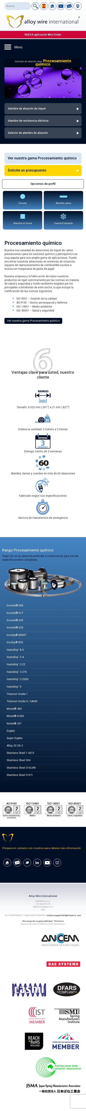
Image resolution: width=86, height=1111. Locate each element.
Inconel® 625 (15, 627)
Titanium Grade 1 (17, 694)
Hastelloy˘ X (14, 686)
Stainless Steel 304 (18, 760)
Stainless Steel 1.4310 (20, 752)
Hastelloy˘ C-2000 (17, 679)
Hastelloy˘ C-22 (16, 664)
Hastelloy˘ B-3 (15, 649)
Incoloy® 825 (15, 642)
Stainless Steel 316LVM (21, 767)
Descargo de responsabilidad (37, 921)
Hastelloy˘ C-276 (17, 671)
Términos (59, 921)
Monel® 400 (14, 708)
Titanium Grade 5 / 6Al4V (22, 701)
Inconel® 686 (15, 605)
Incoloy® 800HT (16, 635)
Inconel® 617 (15, 613)
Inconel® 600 (15, 620)
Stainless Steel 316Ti (20, 775)
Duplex (11, 730)
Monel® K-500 (15, 716)
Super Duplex (14, 738)
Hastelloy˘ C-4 (15, 657)
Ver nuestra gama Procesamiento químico (33, 320)
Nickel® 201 (14, 723)
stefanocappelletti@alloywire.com (63, 915)
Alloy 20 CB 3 (15, 745)
